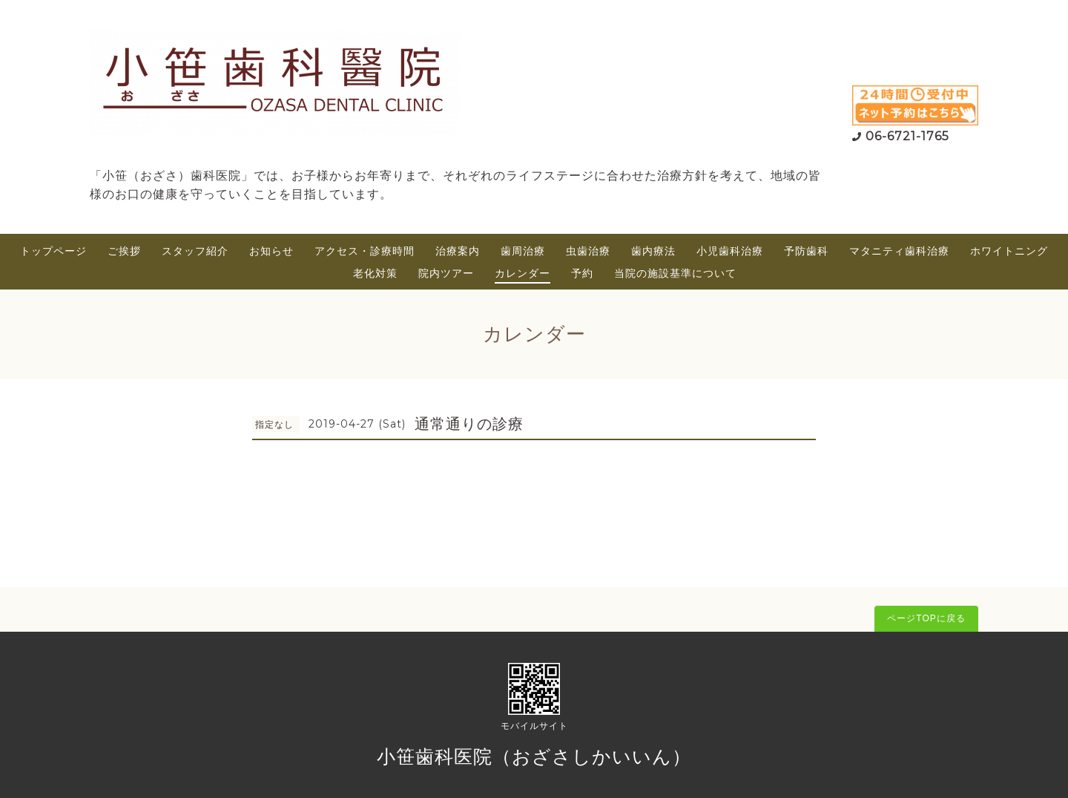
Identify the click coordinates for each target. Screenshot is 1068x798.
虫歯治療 (588, 251)
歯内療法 (653, 251)
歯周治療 (523, 251)
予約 (582, 273)
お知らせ (271, 251)
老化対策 (375, 273)
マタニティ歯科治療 (899, 251)
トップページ (53, 251)
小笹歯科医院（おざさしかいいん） (534, 756)
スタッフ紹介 (195, 251)
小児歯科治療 (729, 251)
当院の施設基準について (675, 273)
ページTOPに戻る (926, 618)
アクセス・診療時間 (364, 251)
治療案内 (457, 251)
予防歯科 (806, 251)
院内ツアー (446, 273)
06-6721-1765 (907, 136)
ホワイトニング (1009, 251)
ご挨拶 (124, 251)
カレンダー (522, 273)
